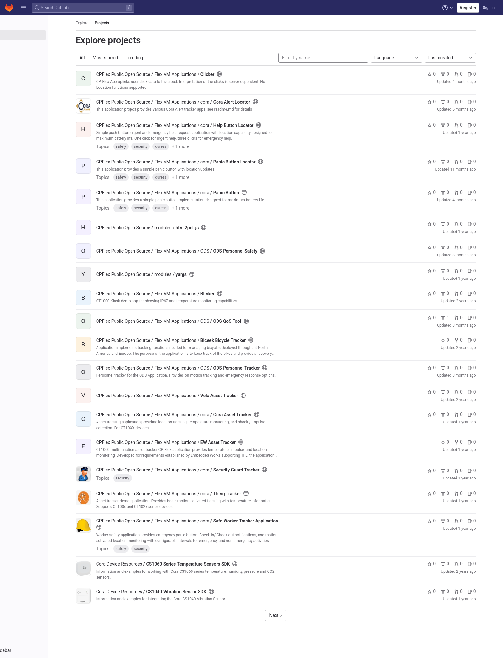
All (99, 57)
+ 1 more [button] (197, 146)
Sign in (489, 7)
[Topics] (41, 56)
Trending (151, 57)
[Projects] (41, 35)
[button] (23, 8)
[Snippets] (41, 67)
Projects (119, 23)
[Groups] (41, 46)
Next (292, 615)
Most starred (122, 57)
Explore (98, 23)
